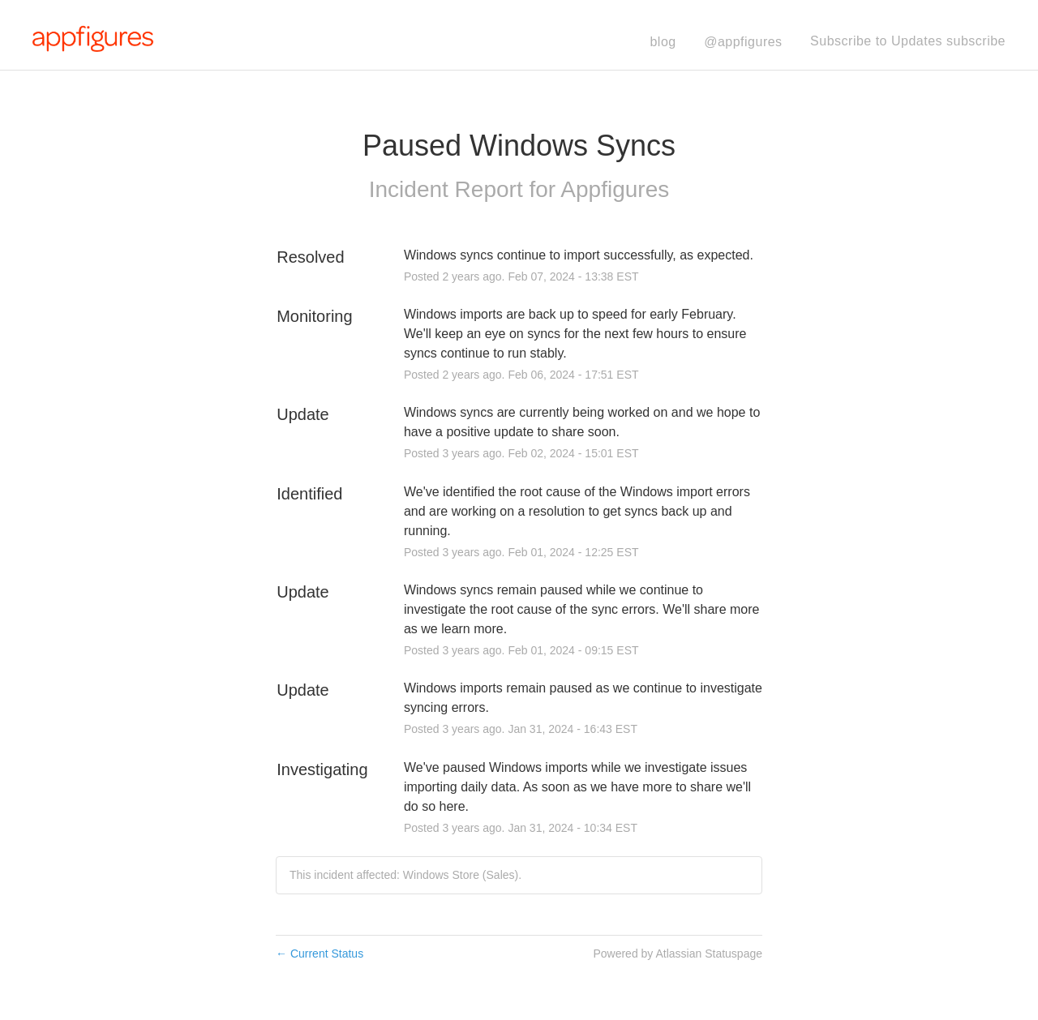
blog (663, 42)
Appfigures (614, 189)
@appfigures (743, 42)
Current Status (319, 953)
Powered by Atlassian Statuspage (677, 953)
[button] (908, 41)
